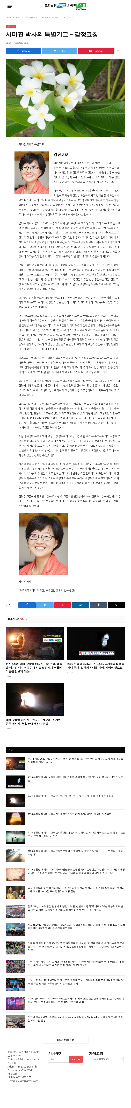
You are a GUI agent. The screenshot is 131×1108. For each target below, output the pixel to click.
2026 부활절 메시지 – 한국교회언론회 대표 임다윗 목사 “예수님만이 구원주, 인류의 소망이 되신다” (75, 853)
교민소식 (10, 26)
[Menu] (10, 6)
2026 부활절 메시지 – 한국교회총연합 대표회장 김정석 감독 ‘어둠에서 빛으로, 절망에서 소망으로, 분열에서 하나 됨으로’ (76, 834)
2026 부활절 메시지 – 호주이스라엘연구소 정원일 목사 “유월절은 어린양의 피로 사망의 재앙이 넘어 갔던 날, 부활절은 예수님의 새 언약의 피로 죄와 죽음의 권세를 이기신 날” (76, 871)
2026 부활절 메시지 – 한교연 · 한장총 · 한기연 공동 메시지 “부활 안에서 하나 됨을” (33, 722)
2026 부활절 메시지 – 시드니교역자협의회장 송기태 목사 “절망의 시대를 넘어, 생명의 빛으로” (95, 666)
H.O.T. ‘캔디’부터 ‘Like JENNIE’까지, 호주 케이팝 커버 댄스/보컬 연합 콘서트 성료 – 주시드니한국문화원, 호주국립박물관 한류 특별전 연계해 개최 (76, 1000)
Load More (65, 1040)
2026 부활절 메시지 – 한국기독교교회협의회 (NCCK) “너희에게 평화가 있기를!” (69, 814)
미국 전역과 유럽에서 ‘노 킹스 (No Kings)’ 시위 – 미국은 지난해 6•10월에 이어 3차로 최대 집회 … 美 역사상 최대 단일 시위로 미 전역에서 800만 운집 (76, 963)
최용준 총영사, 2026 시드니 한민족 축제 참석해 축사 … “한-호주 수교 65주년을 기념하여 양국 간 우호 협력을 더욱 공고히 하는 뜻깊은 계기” (75, 982)
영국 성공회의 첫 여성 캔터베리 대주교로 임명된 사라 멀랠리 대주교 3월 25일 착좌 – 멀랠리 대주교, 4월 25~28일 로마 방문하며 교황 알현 (76, 890)
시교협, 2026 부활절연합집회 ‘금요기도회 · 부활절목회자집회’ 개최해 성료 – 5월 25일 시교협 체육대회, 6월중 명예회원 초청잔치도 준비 (76, 926)
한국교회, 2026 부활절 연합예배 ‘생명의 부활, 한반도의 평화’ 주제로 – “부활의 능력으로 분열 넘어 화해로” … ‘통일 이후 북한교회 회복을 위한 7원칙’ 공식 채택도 (75, 908)
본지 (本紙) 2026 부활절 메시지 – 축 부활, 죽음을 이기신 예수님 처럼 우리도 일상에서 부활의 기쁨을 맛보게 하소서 (34, 668)
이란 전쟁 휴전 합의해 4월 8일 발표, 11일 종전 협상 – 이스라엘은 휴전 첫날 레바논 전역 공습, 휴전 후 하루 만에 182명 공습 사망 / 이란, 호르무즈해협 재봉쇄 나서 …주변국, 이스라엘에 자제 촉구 (76, 947)
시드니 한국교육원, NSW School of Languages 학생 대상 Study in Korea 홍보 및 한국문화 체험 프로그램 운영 (76, 1019)
